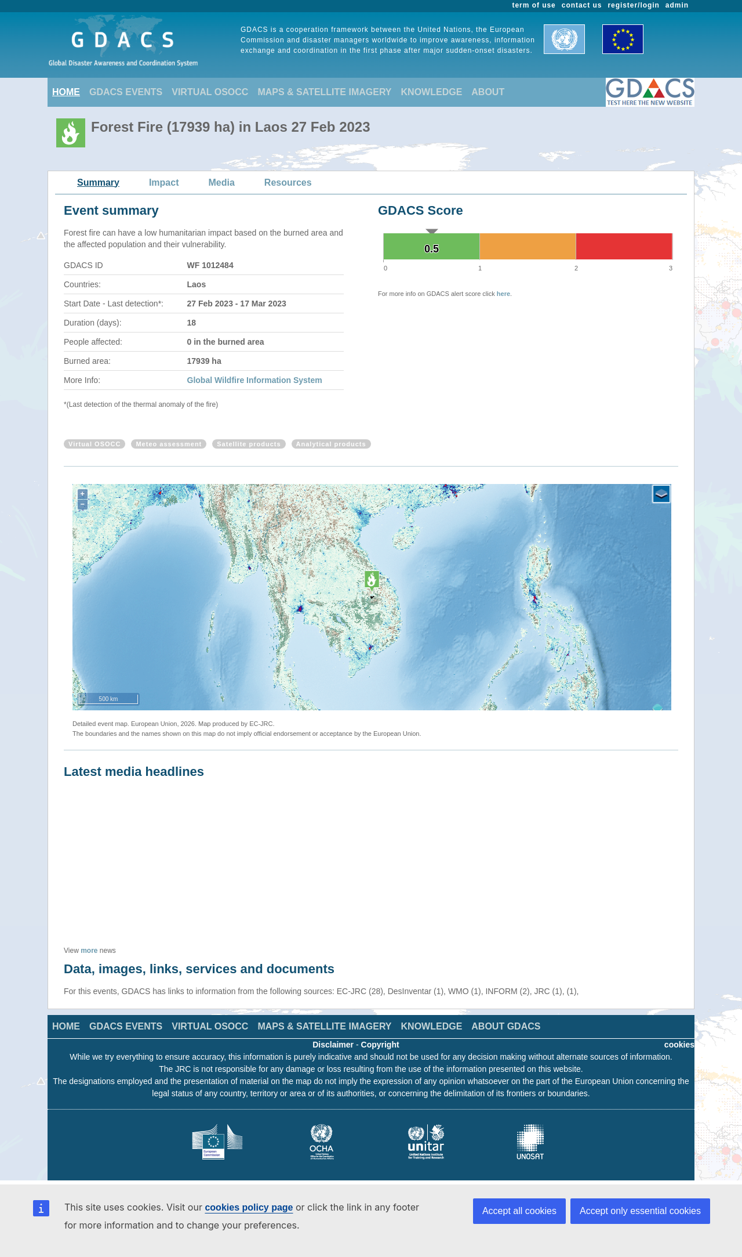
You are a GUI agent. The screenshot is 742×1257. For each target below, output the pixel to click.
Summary (98, 182)
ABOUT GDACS (505, 1026)
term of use (534, 5)
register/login (633, 5)
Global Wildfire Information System (254, 380)
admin (677, 5)
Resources (288, 182)
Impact (164, 182)
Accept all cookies (519, 1211)
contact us (582, 5)
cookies (679, 1044)
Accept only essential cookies (640, 1211)
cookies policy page (249, 1207)
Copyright (380, 1044)
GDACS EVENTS (125, 92)
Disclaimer (333, 1044)
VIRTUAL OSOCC (210, 92)
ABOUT (487, 92)
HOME (66, 92)
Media (222, 182)
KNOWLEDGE (432, 92)
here (503, 293)
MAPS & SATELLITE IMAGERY (324, 92)
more (89, 951)
